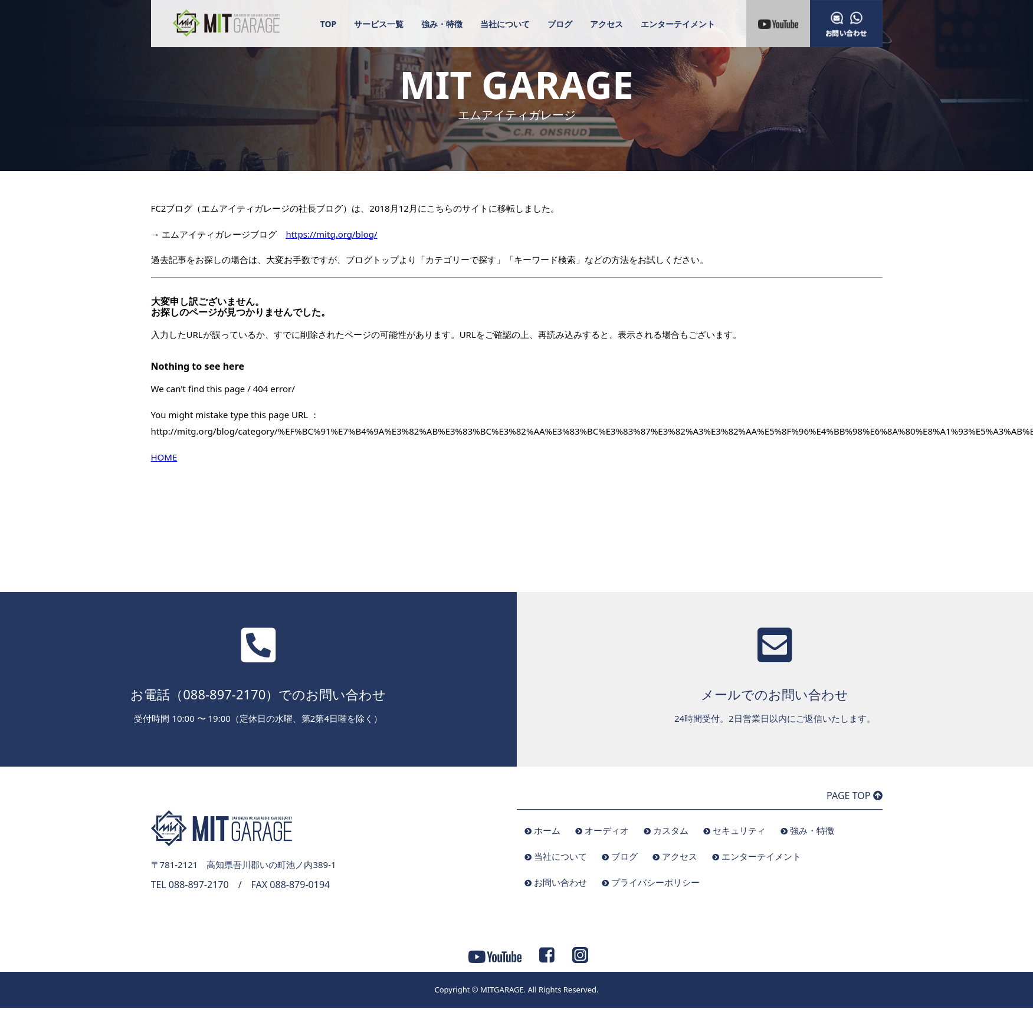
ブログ (559, 23)
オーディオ (607, 830)
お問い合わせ (560, 882)
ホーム (547, 830)
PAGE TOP (854, 795)
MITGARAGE (502, 989)
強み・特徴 (442, 23)
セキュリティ (739, 830)
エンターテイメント (678, 23)
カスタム (670, 830)
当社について (505, 23)
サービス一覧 (379, 23)
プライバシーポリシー (655, 882)
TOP (328, 23)
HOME (164, 457)
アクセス (606, 23)
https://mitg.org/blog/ (331, 234)
